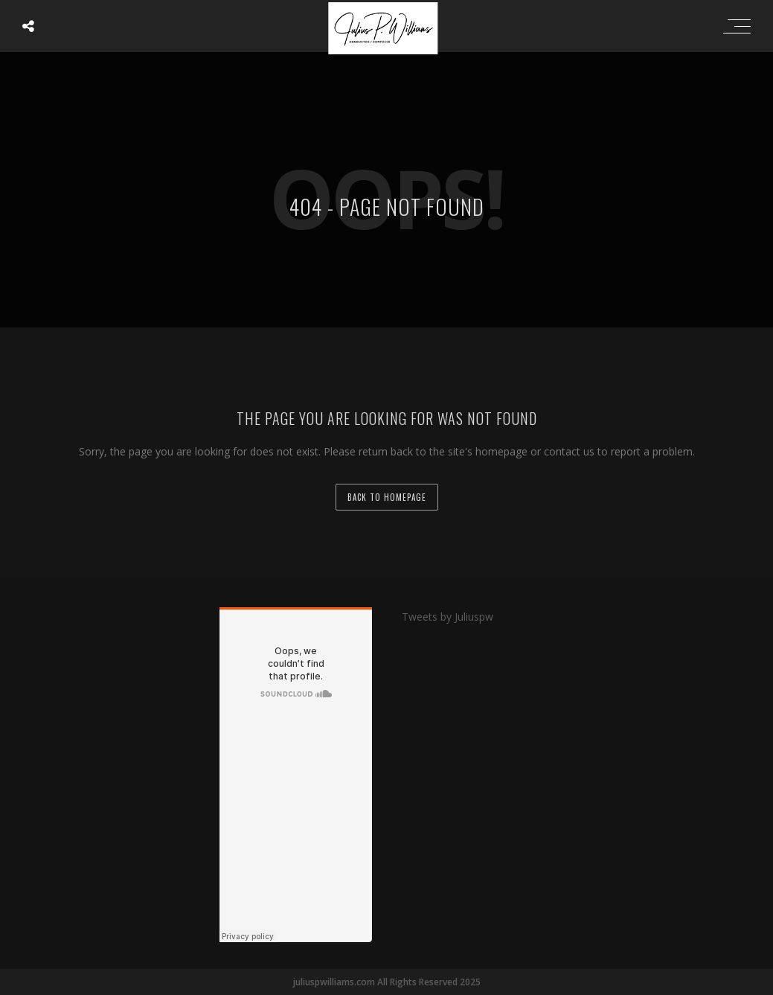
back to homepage (386, 497)
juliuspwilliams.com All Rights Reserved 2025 (387, 982)
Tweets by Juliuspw (447, 617)
